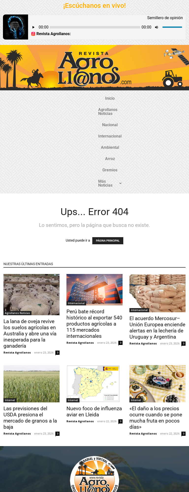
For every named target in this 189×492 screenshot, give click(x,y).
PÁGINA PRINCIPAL (108, 165)
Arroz (152, 98)
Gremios (172, 98)
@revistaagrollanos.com (105, 455)
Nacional (76, 98)
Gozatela (58, 489)
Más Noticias (94, 109)
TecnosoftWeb (39, 489)
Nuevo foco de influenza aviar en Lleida (94, 336)
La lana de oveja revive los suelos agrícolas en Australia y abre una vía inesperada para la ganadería (29, 258)
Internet (10, 324)
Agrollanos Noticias (43, 98)
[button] (94, 109)
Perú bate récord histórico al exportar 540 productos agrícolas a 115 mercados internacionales (94, 248)
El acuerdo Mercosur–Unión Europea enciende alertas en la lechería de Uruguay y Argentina (157, 252)
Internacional (102, 98)
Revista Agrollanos (17, 277)
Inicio (14, 98)
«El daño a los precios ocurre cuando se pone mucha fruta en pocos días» (155, 342)
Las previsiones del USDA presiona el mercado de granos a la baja (30, 342)
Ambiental (131, 98)
